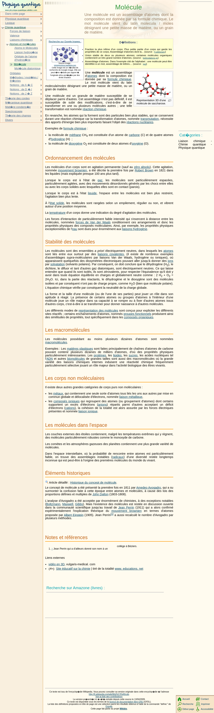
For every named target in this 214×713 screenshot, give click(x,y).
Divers (9, 120)
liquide (92, 193)
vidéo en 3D (56, 564)
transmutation (149, 118)
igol (144, 64)
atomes (92, 76)
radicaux (118, 457)
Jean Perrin (126, 507)
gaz (100, 180)
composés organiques (138, 317)
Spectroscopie (13, 111)
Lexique (10, 23)
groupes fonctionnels (137, 314)
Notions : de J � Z (21, 93)
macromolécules (56, 342)
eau (74, 229)
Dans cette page (15, 13)
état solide (57, 203)
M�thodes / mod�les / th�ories (24, 79)
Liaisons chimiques (21, 39)
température (57, 212)
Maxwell (67, 504)
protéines (100, 355)
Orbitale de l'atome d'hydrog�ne (25, 58)
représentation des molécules (98, 310)
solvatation (57, 264)
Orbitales (15, 73)
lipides (117, 355)
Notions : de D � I (21, 89)
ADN (49, 358)
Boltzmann (53, 504)
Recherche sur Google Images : (65, 41)
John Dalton (100, 494)
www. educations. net (129, 568)
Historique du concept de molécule (93, 482)
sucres (133, 355)
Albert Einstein (74, 514)
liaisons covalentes (111, 254)
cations (70, 408)
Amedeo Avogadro (148, 487)
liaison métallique (130, 397)
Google (109, 706)
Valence (14, 35)
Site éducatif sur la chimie (73, 568)
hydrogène (58, 139)
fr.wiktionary (159, 52)
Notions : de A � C (21, 85)
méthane (75, 135)
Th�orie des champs (18, 115)
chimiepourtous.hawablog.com (65, 65)
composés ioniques (67, 401)
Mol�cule (20, 64)
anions (102, 404)
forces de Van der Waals (93, 222)
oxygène (137, 143)
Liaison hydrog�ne (26, 52)
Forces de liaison (20, 31)
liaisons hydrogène (134, 229)
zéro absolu (142, 167)
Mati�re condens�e (18, 107)
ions (170, 261)
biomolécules (76, 358)
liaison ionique (87, 411)
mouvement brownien (72, 170)
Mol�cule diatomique (27, 68)
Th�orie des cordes (17, 98)
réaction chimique (94, 109)
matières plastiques (80, 348)
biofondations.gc (150, 58)
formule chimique (119, 79)
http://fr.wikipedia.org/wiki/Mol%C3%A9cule (109, 694)
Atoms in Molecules (26, 47)
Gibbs (79, 504)
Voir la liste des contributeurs (109, 696)
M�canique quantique (18, 102)
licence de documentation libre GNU (127, 702)
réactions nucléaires (139, 122)
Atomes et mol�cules (22, 44)
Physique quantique (17, 18)
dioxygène (76, 143)
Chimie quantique (15, 27)
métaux (58, 393)
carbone (134, 135)
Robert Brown (144, 170)
